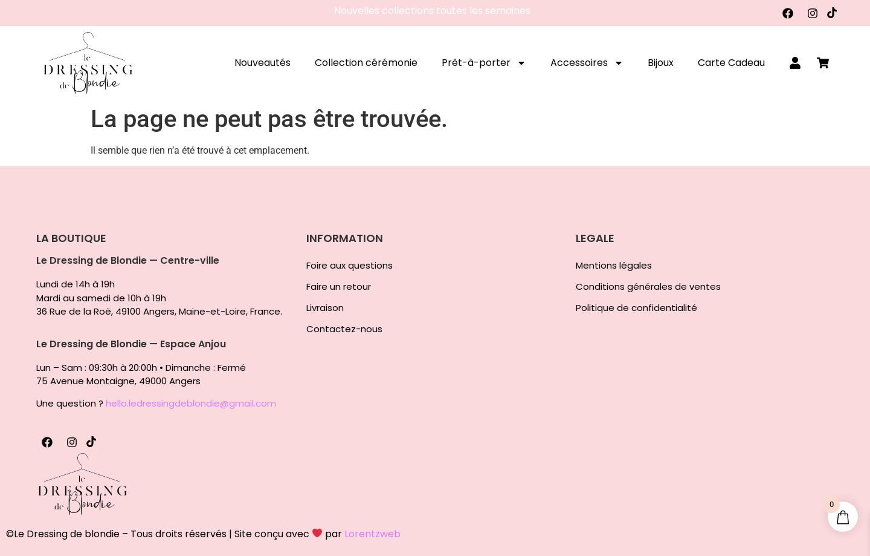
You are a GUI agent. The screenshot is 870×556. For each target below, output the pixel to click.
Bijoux (661, 63)
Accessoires (587, 63)
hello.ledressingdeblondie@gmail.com (191, 403)
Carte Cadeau (731, 63)
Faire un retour (338, 286)
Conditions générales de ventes (648, 286)
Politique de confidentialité (636, 308)
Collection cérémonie (366, 63)
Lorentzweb (372, 534)
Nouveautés (262, 63)
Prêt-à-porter (484, 63)
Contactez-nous (344, 329)
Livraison (325, 308)
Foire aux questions (349, 265)
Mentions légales (614, 265)
